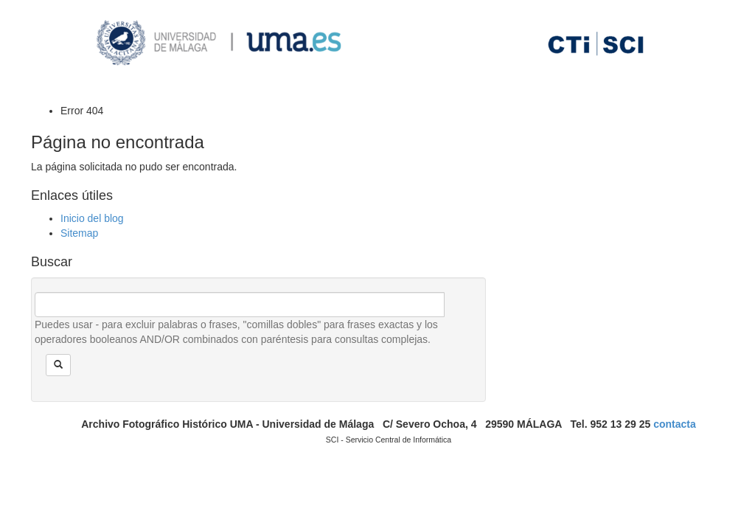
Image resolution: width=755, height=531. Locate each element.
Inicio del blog (92, 218)
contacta (674, 424)
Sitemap (79, 233)
